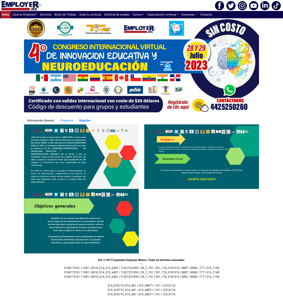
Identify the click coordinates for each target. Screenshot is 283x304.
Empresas (188, 14)
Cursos (137, 14)
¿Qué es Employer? (24, 14)
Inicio (6, 14)
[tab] (40, 120)
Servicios (46, 14)
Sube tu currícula (90, 14)
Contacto (206, 14)
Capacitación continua (161, 14)
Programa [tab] (66, 120)
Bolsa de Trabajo (65, 14)
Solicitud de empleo (117, 14)
